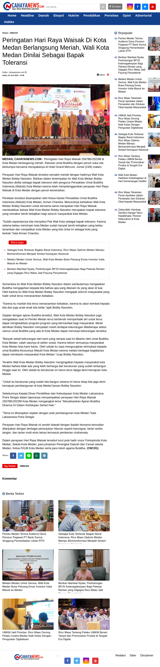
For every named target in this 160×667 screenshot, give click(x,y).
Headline (27, 15)
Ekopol (58, 15)
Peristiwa (111, 15)
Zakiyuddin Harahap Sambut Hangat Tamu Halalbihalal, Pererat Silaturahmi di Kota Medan (130, 215)
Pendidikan (91, 15)
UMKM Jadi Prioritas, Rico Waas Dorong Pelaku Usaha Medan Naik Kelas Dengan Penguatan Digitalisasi (26, 636)
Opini (127, 15)
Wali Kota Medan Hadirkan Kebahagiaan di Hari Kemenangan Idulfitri (132, 178)
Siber (133, 655)
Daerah (43, 15)
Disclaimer (146, 655)
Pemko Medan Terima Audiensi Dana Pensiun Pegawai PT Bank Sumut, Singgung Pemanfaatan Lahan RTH (24, 537)
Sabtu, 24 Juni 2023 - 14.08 (13, 75)
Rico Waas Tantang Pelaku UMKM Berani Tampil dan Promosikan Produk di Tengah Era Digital (82, 636)
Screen (115, 6)
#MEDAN (24, 466)
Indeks (9, 22)
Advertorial (143, 15)
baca (101, 74)
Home (10, 15)
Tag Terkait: (10, 466)
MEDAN (14, 33)
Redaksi (120, 655)
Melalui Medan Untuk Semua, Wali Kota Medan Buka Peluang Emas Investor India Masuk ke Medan (27, 587)
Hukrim (73, 15)
